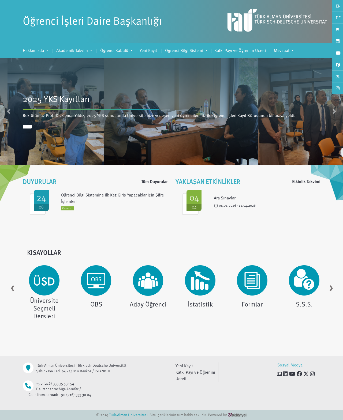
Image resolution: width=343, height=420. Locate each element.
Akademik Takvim (72, 50)
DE (338, 17)
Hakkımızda (34, 50)
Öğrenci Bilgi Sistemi (184, 50)
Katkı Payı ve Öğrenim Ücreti (240, 50)
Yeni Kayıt (148, 50)
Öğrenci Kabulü (114, 50)
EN (338, 6)
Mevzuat (281, 50)
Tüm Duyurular (154, 181)
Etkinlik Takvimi (306, 181)
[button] (8, 111)
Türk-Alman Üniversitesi (128, 415)
